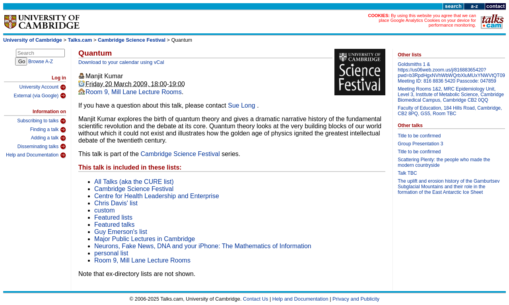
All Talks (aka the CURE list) (134, 181)
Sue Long (242, 105)
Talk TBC (407, 173)
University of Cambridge (32, 40)
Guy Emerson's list (120, 231)
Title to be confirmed (419, 136)
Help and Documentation (36, 155)
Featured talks (114, 224)
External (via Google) (40, 96)
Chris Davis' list (116, 203)
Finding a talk (48, 130)
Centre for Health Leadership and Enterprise (156, 196)
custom (104, 210)
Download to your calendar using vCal (121, 62)
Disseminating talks (41, 146)
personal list (111, 253)
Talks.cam (80, 40)
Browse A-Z (40, 61)
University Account (42, 87)
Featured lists (113, 217)
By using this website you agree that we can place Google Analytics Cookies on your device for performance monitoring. (427, 20)
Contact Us (255, 299)
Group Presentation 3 (420, 144)
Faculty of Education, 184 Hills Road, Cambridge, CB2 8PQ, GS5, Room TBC (450, 110)
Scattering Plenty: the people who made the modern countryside (444, 162)
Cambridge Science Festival (131, 40)
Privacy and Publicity (355, 299)
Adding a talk (48, 138)
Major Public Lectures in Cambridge (144, 239)
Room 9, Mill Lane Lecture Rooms (133, 92)
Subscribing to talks (41, 121)
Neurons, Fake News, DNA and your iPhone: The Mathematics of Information (202, 246)
